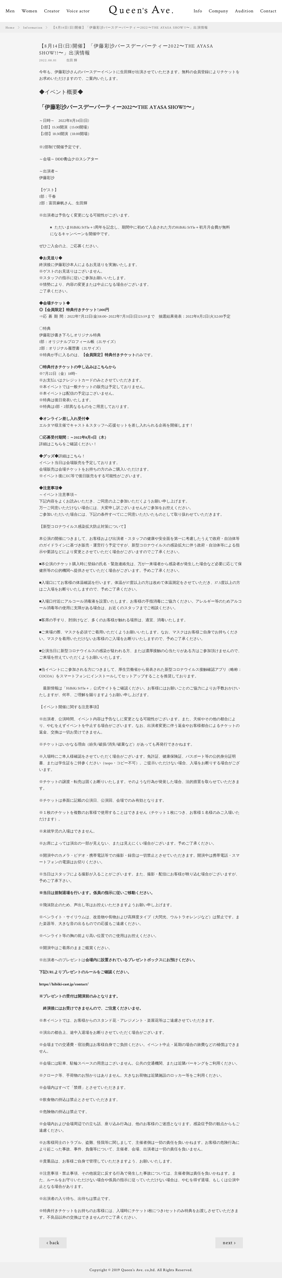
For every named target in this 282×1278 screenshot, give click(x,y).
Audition (244, 11)
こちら (103, 367)
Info (198, 11)
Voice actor (78, 11)
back (54, 1242)
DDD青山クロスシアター (76, 159)
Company (218, 11)
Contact (268, 11)
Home (10, 28)
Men (10, 11)
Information (32, 28)
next (228, 1242)
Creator (52, 11)
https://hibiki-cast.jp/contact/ (64, 984)
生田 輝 (71, 60)
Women (29, 11)
